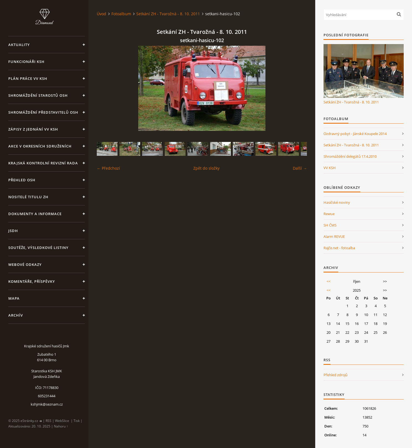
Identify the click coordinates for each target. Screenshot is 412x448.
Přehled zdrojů (336, 374)
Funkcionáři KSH (26, 61)
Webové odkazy (25, 264)
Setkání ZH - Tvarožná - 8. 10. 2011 (168, 13)
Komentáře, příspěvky (31, 281)
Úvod (101, 13)
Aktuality (19, 44)
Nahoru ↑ (61, 426)
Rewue (329, 213)
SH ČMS (330, 225)
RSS (48, 420)
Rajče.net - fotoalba (339, 247)
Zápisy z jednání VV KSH (33, 129)
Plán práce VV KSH (27, 78)
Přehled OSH (21, 179)
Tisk (77, 420)
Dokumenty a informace (35, 213)
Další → (300, 168)
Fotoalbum (121, 13)
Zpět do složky (206, 168)
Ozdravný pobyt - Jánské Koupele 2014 (355, 133)
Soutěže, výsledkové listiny (38, 247)
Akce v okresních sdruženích (40, 146)
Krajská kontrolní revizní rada (43, 163)
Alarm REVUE (334, 236)
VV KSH (330, 167)
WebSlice (62, 420)
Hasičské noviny (337, 202)
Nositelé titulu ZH (28, 196)
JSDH (13, 230)
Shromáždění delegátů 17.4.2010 (350, 156)
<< (328, 281)
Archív (15, 315)
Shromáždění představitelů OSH (43, 112)
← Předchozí (108, 168)
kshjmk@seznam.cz (47, 404)
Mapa (14, 298)
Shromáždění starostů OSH (38, 95)
